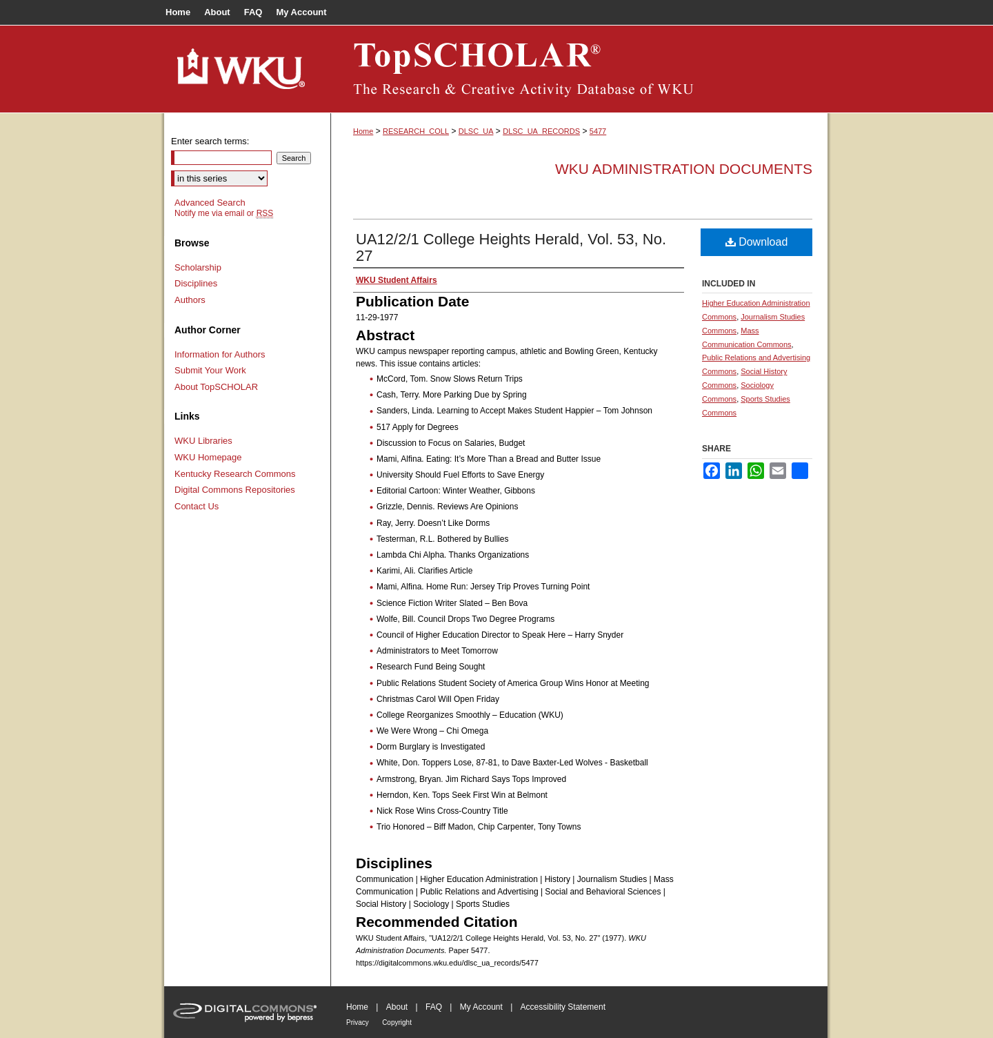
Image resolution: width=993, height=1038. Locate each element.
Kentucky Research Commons (235, 474)
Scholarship (197, 267)
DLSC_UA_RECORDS (541, 131)
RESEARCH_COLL (416, 131)
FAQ (433, 1007)
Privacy (357, 1022)
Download (756, 242)
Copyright (397, 1022)
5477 (598, 131)
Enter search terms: (210, 141)
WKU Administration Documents (683, 169)
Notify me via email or (223, 213)
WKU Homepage (208, 457)
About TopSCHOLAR (216, 387)
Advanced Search (209, 202)
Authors (189, 300)
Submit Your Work (210, 370)
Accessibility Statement (563, 1007)
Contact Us (196, 506)
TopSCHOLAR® (579, 69)
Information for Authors (219, 354)
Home (363, 131)
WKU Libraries (203, 440)
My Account (481, 1007)
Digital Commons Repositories (234, 489)
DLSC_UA (476, 131)
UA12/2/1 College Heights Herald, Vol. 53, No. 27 (511, 247)
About (397, 1007)
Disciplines (195, 283)
